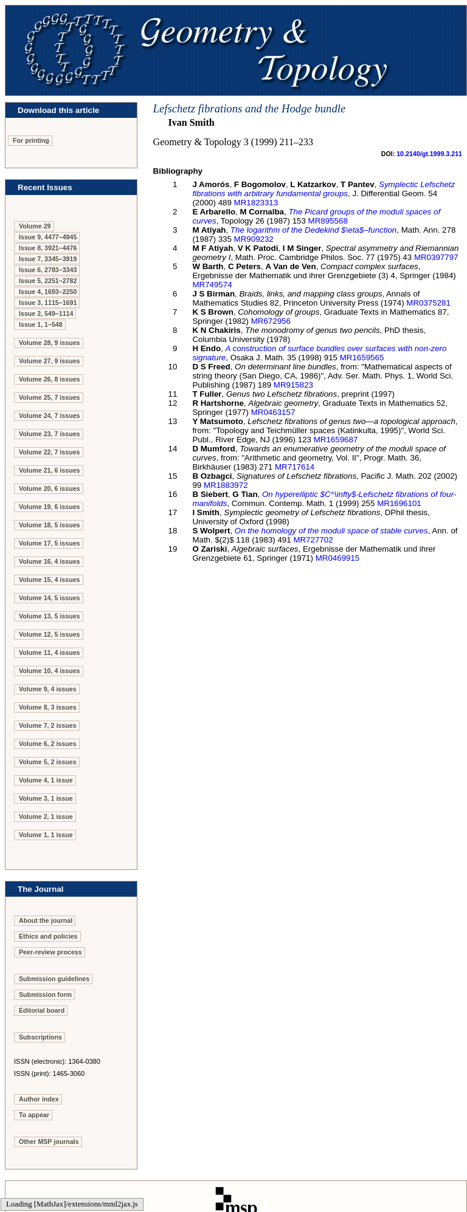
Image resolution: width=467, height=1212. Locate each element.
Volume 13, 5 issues (49, 616)
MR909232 (254, 239)
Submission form (45, 994)
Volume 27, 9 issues (49, 361)
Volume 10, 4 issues (49, 670)
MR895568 (328, 220)
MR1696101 (399, 503)
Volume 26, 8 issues (49, 379)
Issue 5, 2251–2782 (48, 280)
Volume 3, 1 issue (46, 798)
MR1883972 (226, 485)
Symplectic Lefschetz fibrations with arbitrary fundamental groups (323, 189)
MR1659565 (362, 357)
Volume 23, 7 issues (49, 433)
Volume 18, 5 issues (49, 525)
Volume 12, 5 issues (49, 634)
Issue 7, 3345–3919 (48, 258)
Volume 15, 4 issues (49, 579)
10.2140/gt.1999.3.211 (429, 153)
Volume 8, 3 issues (48, 707)
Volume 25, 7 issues (49, 397)
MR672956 (271, 321)
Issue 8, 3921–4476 (48, 248)
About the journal (45, 920)
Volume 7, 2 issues (48, 725)
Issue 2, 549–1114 (46, 313)
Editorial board (41, 1010)
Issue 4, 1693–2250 (48, 291)
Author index (39, 1099)
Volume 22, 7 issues (49, 452)
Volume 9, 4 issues (48, 689)
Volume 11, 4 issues (49, 652)
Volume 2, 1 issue (46, 816)
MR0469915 (338, 558)
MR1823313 (256, 202)
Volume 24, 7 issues (49, 415)
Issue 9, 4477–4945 (48, 237)
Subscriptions (40, 1037)
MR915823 (293, 384)
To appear (34, 1114)
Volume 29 (35, 226)
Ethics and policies (48, 936)
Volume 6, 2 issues (48, 743)
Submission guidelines (54, 978)
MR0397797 (436, 257)
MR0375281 (428, 302)
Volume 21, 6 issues (49, 470)
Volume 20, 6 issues (49, 488)
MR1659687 (336, 439)
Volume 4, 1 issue (46, 780)
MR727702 (313, 539)
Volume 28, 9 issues (49, 342)
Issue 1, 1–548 (41, 324)
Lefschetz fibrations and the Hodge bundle (249, 108)
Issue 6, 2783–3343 (48, 269)
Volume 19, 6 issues (49, 506)
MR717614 (294, 466)
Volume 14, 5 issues (49, 597)
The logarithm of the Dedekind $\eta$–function (313, 230)
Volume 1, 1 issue (46, 834)
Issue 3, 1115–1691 (48, 302)
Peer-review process (50, 952)
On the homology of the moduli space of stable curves (331, 530)
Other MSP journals (49, 1141)
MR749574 (212, 284)
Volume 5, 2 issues (48, 761)
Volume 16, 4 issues (49, 561)
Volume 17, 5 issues (49, 543)
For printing (31, 140)
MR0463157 (273, 412)
